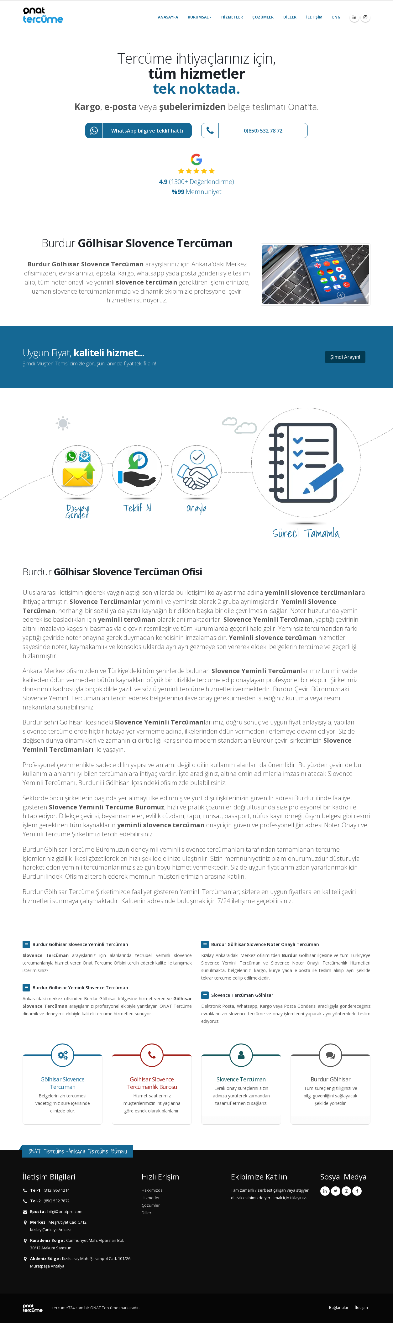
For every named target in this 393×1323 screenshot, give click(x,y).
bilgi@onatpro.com (64, 1211)
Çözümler (263, 17)
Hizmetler (232, 17)
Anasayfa (168, 17)
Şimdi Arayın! (345, 356)
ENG (336, 17)
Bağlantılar (338, 1307)
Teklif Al (137, 507)
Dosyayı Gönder (77, 511)
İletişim (314, 17)
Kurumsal (198, 17)
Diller (289, 17)
